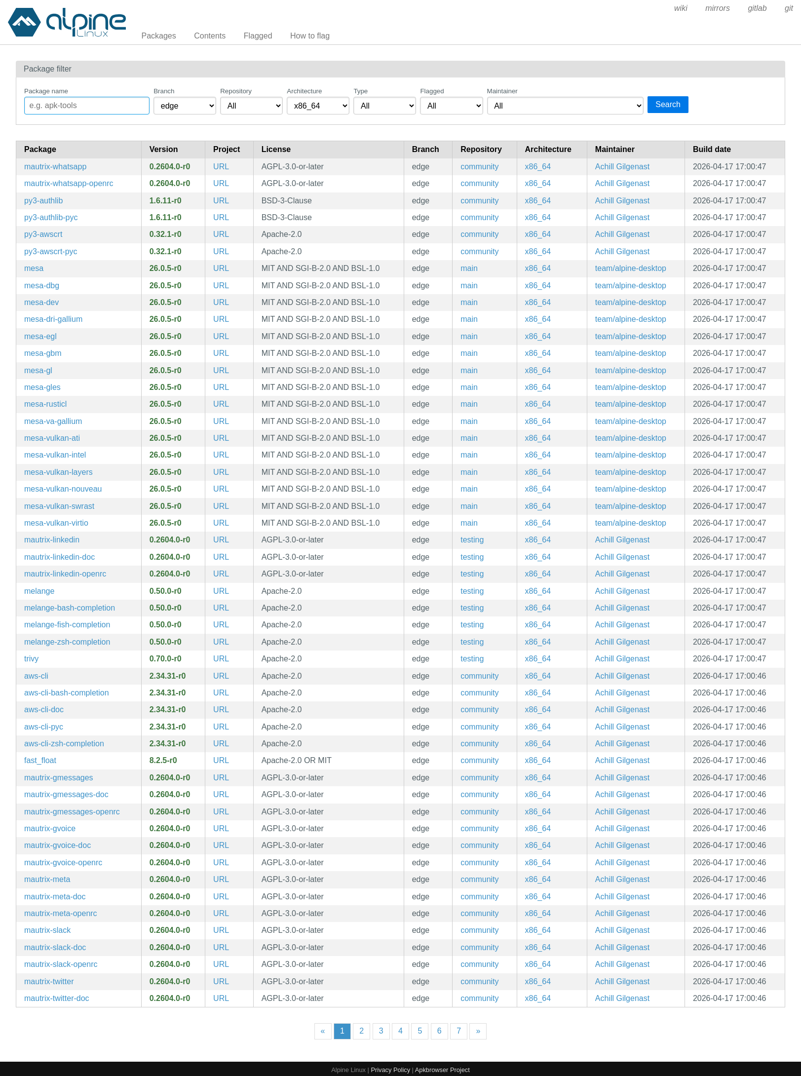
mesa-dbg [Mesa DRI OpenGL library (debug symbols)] (41, 285)
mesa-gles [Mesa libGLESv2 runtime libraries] (42, 387)
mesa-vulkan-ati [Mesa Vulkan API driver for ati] (52, 438)
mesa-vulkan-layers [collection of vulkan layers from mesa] (58, 472)
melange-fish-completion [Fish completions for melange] (67, 624)
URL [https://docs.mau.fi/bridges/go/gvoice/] (221, 828)
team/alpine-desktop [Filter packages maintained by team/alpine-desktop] (630, 268)
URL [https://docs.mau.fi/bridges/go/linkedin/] (221, 540)
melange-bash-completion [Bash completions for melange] (69, 608)
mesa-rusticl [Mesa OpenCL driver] (45, 404)
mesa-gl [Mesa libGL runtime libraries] (38, 370)
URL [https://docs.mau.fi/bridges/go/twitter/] (221, 981)
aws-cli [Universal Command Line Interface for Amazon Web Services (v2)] (36, 676)
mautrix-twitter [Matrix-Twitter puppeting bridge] (49, 981)
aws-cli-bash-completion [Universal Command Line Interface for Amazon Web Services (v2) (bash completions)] (66, 693)
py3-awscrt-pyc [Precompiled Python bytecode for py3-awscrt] (50, 251)
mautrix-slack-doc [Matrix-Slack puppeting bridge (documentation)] (55, 947)
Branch (163, 91)
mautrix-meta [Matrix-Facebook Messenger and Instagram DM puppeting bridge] (47, 879)
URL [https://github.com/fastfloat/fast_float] (221, 760)
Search (668, 104)
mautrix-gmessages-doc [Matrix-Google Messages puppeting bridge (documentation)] (66, 794)
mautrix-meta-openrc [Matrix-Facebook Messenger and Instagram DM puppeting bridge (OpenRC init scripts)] (60, 913)
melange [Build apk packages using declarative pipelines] (39, 591)
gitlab (757, 8)
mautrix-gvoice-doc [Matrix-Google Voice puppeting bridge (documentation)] (57, 845)
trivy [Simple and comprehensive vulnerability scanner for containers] (31, 658)
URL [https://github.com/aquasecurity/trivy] (221, 658)
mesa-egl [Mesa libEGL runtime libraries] (40, 336)
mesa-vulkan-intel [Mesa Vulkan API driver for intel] (55, 455)
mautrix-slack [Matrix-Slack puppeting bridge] (47, 930)
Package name (46, 91)
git (789, 8)
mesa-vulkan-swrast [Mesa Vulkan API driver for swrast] (59, 506)
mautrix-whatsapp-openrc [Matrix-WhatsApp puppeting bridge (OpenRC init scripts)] (69, 183)
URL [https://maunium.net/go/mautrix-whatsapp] (221, 166)
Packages (159, 36)
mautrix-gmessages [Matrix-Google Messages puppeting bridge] (58, 777)
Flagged (258, 36)
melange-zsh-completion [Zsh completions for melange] (67, 642)
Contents (210, 36)
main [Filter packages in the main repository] (469, 268)
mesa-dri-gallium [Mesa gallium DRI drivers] (53, 319)
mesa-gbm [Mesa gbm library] (43, 353)
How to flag (310, 36)
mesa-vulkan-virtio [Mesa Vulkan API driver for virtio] (56, 523)
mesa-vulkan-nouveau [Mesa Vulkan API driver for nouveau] (63, 489)
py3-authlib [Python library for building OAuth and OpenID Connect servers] (43, 200)
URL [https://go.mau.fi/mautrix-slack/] (221, 930)
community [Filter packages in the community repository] (479, 166)
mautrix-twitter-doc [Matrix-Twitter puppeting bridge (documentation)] (56, 998)
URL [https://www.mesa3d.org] (221, 268)
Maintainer (502, 91)
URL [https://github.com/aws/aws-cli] (221, 676)
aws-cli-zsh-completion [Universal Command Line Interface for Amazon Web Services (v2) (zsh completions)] (64, 743)
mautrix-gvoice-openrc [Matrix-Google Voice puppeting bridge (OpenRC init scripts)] (63, 862)
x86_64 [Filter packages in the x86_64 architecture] (538, 166)
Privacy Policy (390, 1070)
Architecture (304, 91)
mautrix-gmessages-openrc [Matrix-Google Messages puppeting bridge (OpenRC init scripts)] (72, 811)
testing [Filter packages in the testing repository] (472, 540)
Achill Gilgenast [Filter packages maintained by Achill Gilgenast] (622, 166)
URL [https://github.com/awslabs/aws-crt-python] (221, 234)
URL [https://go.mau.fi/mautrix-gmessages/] (221, 777)
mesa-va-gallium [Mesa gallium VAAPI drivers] (53, 421)
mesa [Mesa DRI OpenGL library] (33, 268)
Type (360, 91)
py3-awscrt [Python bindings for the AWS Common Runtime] (43, 234)
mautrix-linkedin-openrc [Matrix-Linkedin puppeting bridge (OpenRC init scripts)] (65, 574)
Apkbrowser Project (442, 1070)
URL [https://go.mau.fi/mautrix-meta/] (221, 879)
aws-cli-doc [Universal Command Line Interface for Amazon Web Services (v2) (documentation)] (44, 709)
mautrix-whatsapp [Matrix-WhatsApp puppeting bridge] (55, 166)
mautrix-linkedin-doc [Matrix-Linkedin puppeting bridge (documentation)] (59, 557)
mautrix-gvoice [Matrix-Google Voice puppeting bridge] (50, 828)
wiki (680, 8)
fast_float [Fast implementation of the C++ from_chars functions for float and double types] (40, 760)
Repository (236, 91)
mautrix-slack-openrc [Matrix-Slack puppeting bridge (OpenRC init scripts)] (60, 964)
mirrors (717, 8)
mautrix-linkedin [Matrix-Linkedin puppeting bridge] (51, 540)
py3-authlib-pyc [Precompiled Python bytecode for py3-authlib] (51, 217)
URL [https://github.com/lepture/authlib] (221, 200)
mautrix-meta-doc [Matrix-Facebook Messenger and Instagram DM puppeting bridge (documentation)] (54, 896)
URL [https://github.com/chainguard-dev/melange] (221, 591)
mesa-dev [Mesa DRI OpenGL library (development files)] (41, 302)
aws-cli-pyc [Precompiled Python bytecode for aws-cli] (43, 727)
